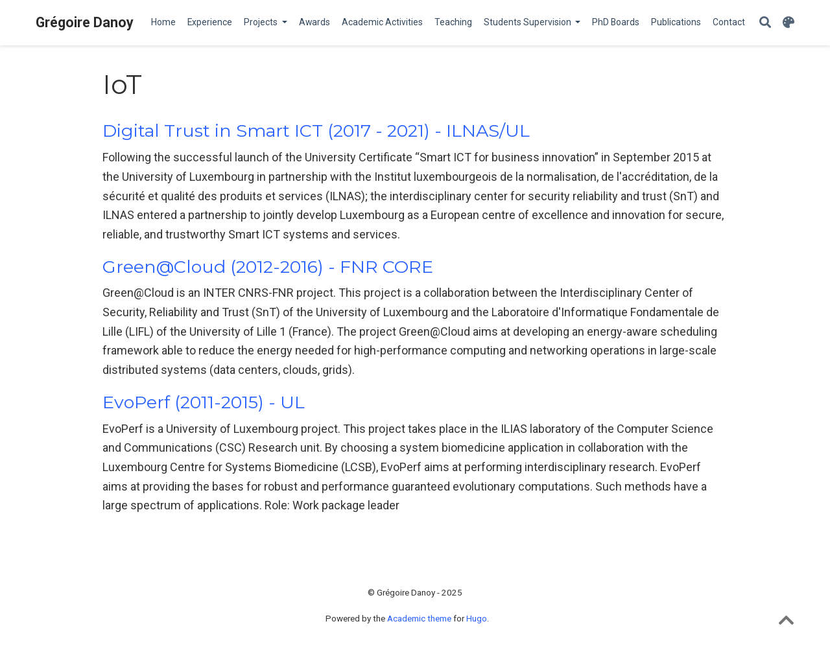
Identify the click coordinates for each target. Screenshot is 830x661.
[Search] (765, 23)
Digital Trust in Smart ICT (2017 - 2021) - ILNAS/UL (316, 130)
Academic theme (419, 618)
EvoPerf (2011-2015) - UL (203, 402)
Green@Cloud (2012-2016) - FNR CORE (267, 266)
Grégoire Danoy (85, 22)
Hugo (476, 618)
